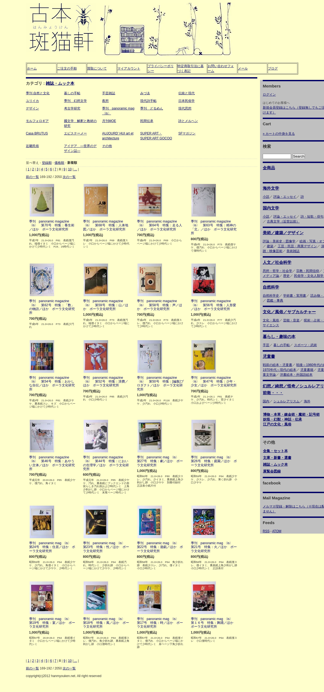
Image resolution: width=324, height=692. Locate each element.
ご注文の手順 (67, 68)
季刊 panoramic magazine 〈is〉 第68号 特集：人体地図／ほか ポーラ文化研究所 (105, 225)
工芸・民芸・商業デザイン (297, 246)
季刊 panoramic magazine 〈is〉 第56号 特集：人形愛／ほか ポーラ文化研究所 (213, 305)
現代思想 (184, 108)
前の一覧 (32, 177)
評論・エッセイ (284, 197)
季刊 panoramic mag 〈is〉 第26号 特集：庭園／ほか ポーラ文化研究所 (214, 461)
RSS (266, 531)
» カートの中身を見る (279, 134)
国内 (266, 401)
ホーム (32, 68)
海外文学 (271, 188)
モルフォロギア (37, 121)
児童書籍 (306, 370)
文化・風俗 (271, 320)
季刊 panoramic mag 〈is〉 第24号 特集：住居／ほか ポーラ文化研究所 (52, 547)
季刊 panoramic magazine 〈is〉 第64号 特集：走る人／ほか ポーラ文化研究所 (159, 225)
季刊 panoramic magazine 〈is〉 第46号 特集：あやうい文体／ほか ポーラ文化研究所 (52, 463)
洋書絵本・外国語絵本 (296, 375)
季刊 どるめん (151, 108)
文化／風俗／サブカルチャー (289, 311)
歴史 (286, 276)
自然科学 (271, 287)
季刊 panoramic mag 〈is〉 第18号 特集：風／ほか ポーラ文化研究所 (106, 623)
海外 (307, 401)
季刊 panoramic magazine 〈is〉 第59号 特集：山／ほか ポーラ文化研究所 (105, 305)
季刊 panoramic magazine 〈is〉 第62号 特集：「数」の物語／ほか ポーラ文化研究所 (52, 307)
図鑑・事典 (275, 300)
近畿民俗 (32, 146)
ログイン (269, 94)
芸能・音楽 (291, 320)
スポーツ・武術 (305, 345)
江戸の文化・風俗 (277, 424)
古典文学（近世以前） (283, 221)
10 (70, 169)
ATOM (277, 531)
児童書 (269, 356)
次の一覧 (69, 177)
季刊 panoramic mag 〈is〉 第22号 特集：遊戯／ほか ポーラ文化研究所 (160, 547)
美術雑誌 (292, 251)
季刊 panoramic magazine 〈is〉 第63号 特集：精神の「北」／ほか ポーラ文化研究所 (214, 227)
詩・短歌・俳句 (312, 216)
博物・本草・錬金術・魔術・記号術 (291, 414)
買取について (97, 68)
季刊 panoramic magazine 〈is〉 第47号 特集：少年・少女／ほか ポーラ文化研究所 (214, 381)
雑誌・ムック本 (60, 83)
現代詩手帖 (148, 101)
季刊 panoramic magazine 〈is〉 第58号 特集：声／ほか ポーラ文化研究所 (159, 305)
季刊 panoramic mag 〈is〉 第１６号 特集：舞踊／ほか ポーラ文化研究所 (214, 623)
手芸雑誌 (108, 93)
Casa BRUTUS (37, 133)
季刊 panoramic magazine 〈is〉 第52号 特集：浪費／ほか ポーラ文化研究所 (105, 381)
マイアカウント (128, 68)
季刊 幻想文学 (75, 101)
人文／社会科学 (277, 262)
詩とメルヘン (188, 121)
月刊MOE (109, 121)
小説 (266, 197)
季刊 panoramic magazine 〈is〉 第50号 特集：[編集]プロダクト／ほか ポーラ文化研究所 (160, 383)
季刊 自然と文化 (38, 93)
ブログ (273, 68)
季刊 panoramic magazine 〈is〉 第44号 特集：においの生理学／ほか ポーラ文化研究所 (106, 463)
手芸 (266, 345)
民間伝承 (146, 121)
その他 (107, 146)
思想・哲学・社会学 (277, 271)
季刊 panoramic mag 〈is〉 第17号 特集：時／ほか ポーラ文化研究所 (160, 623)
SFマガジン (186, 133)
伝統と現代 (186, 93)
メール (243, 68)
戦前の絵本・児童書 (277, 365)
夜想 (105, 101)
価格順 (59, 163)
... (75, 169)
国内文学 (271, 208)
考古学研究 (72, 108)
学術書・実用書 (294, 296)
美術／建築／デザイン (283, 232)
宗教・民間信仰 (307, 271)
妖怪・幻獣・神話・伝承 (282, 419)
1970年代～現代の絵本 (279, 370)
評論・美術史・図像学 (279, 241)
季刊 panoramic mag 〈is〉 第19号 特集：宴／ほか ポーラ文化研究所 (52, 623)
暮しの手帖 (72, 93)
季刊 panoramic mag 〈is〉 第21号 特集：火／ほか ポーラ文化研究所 (214, 547)
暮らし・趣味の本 (279, 336)
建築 (270, 246)
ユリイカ (32, 101)
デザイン (32, 108)
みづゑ (145, 93)
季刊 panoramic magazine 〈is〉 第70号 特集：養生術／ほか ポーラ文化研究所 (51, 225)
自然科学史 (271, 296)
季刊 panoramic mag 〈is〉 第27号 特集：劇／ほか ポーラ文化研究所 (160, 461)
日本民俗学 (186, 101)
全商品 (269, 167)
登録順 (47, 163)
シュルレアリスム (286, 401)
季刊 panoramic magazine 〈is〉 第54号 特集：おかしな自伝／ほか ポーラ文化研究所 (52, 383)
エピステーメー (75, 133)
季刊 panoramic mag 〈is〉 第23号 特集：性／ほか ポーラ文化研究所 (106, 547)
